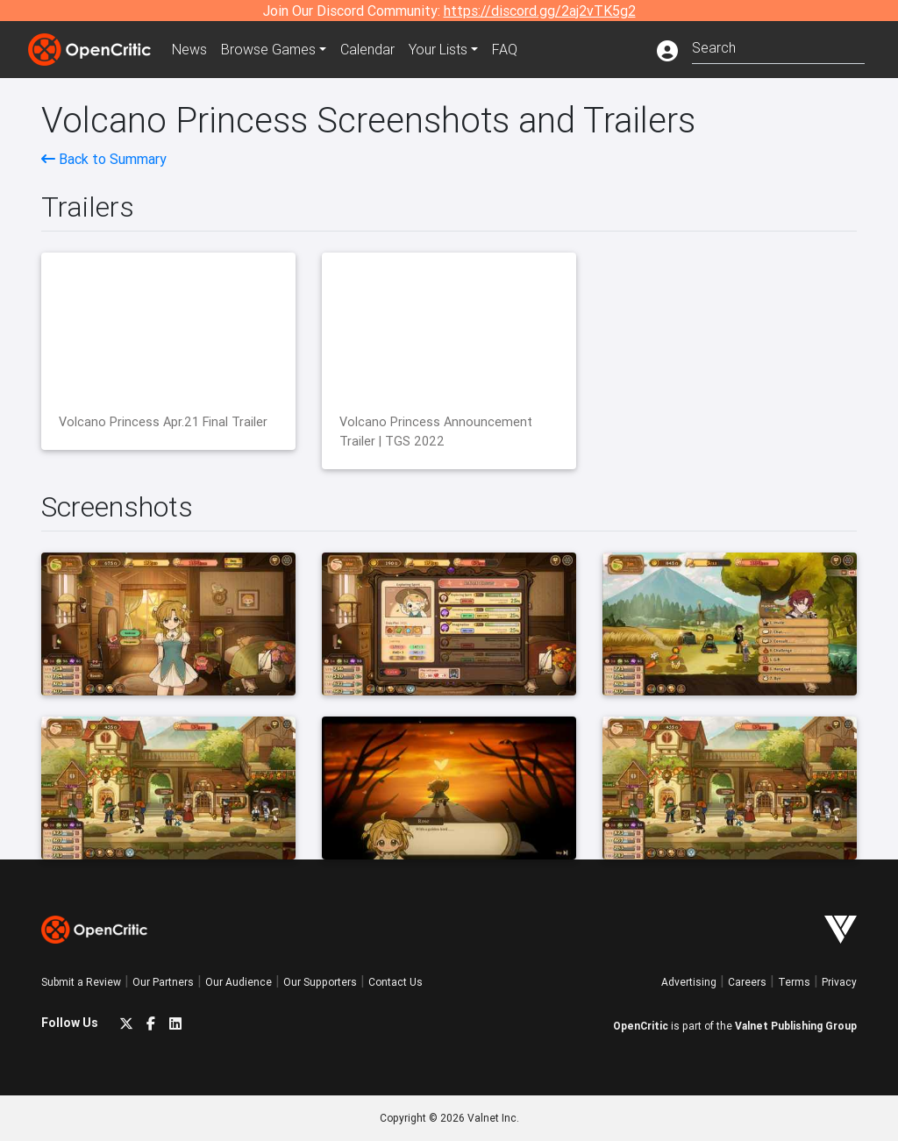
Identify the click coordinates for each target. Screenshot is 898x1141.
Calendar (367, 49)
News (189, 49)
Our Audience (238, 981)
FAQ (504, 49)
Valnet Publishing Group (796, 1025)
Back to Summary (104, 159)
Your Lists (438, 49)
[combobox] (778, 46)
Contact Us (395, 981)
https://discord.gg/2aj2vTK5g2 (540, 10)
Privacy (839, 981)
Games (268, 49)
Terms (794, 981)
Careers (747, 981)
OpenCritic (640, 1025)
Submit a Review (81, 981)
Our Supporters (320, 981)
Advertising (688, 981)
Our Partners (163, 981)
